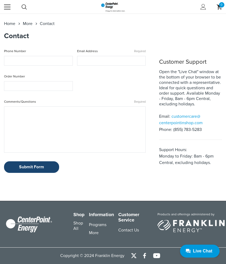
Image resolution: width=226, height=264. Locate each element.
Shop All (78, 225)
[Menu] (7, 7)
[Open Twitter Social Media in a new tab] (134, 256)
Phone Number (15, 51)
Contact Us (128, 230)
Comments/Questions (75, 102)
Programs (97, 224)
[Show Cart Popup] (219, 7)
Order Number (14, 76)
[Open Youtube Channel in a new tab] (157, 255)
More (94, 233)
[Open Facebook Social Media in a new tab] (144, 256)
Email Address (111, 51)
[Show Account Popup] (203, 7)
